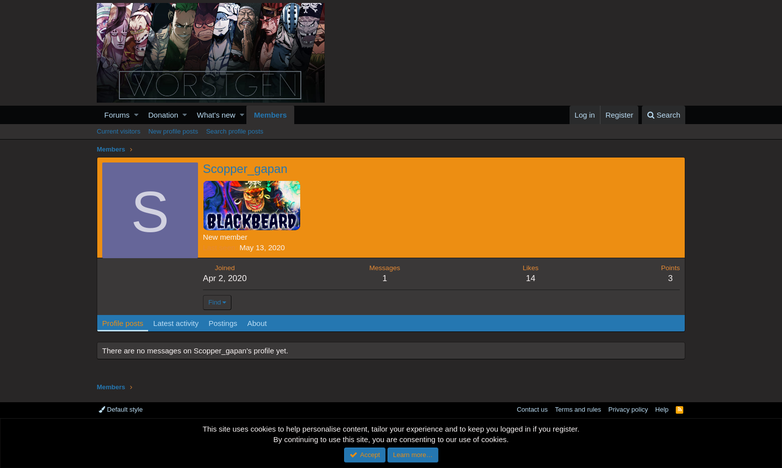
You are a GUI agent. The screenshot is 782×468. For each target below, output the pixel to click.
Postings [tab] (222, 323)
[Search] (663, 115)
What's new (216, 115)
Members (270, 115)
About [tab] (257, 323)
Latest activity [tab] (176, 323)
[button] (136, 115)
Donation (163, 115)
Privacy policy (628, 409)
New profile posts (173, 131)
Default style (121, 409)
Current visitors (118, 131)
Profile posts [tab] (123, 323)
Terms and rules (578, 409)
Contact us (532, 409)
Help (662, 409)
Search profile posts (234, 131)
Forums (117, 115)
